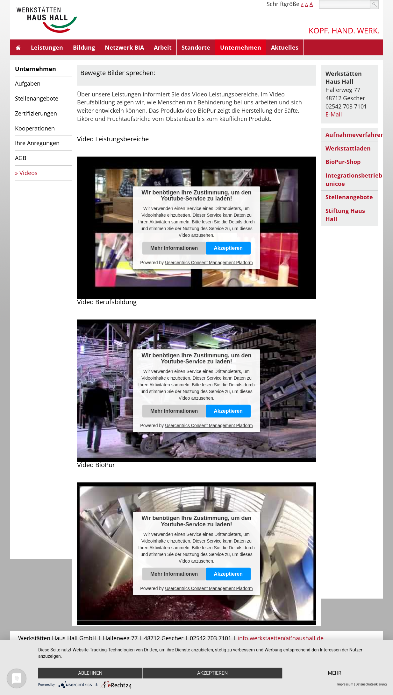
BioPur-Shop (343, 161)
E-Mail (333, 114)
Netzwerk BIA (124, 47)
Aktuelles (284, 47)
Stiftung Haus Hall (345, 215)
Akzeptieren (228, 248)
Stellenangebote (36, 98)
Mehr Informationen (174, 248)
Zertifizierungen (36, 113)
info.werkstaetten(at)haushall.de (281, 638)
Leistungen (47, 47)
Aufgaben (27, 83)
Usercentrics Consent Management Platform (209, 262)
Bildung (84, 47)
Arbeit (163, 47)
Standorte (196, 47)
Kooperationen (35, 128)
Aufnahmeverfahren (351, 134)
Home (18, 47)
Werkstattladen (348, 148)
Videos (28, 173)
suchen (374, 4)
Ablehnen (90, 673)
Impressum (345, 684)
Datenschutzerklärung (371, 684)
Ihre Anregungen (37, 143)
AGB (20, 158)
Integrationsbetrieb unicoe (351, 179)
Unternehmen (240, 47)
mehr (334, 673)
